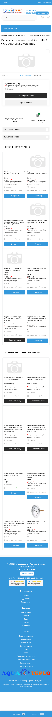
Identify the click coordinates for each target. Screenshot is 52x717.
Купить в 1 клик (26, 103)
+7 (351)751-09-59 (30, 10)
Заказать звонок (42, 13)
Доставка (26, 618)
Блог (26, 639)
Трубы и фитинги (26, 686)
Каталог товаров (26, 28)
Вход (39, 2)
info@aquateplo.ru (27, 586)
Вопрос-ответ (26, 622)
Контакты (26, 645)
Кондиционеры (26, 666)
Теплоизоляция (26, 682)
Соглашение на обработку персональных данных (26, 700)
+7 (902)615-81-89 (30, 13)
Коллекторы (26, 662)
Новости (26, 635)
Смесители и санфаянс (26, 679)
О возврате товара (25, 75)
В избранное (8, 187)
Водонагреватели (26, 655)
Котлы (26, 669)
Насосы (26, 672)
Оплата (26, 615)
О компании (26, 632)
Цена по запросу (12, 83)
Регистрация (46, 2)
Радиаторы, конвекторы (26, 676)
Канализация (26, 659)
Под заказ (9, 89)
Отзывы (26, 642)
